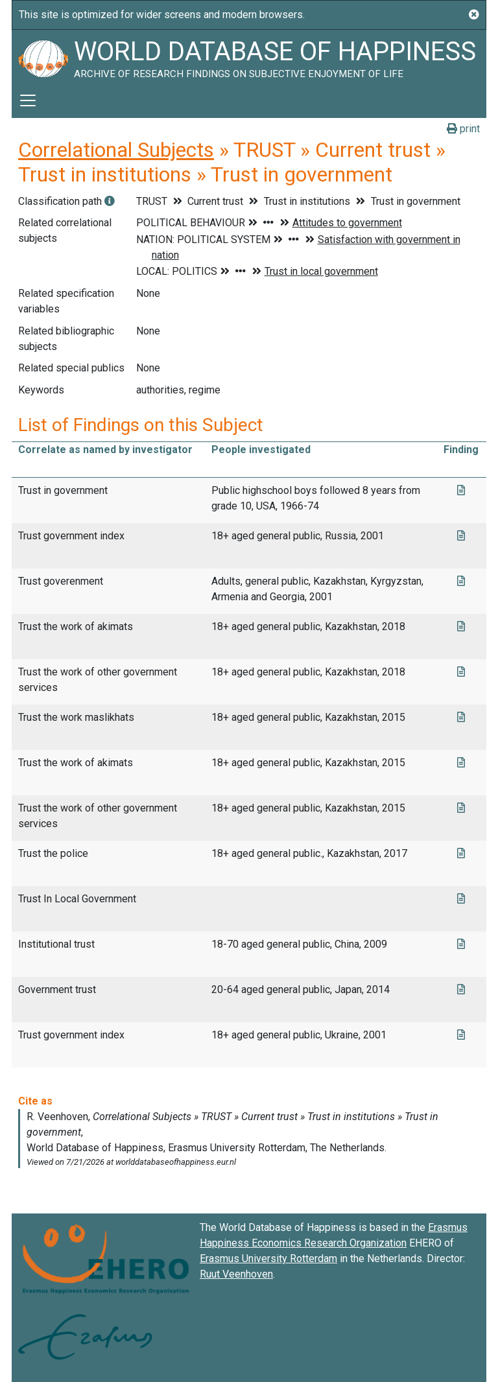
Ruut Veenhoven (236, 1274)
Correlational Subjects (116, 149)
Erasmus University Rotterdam (268, 1258)
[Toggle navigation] (28, 100)
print (463, 129)
